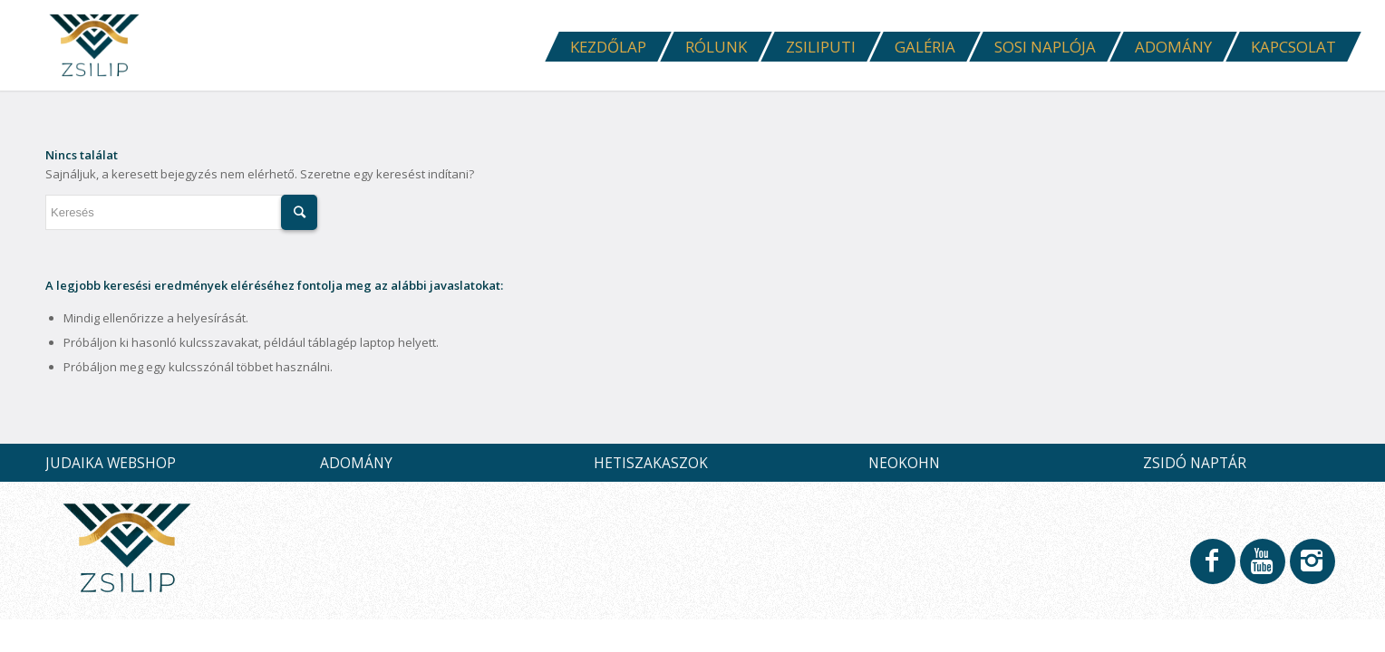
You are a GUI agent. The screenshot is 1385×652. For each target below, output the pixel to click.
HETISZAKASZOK (651, 463)
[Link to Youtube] (1261, 569)
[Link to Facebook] (1211, 569)
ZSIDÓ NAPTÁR (1194, 463)
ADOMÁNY (356, 463)
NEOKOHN (904, 463)
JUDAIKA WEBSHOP (110, 463)
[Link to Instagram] (1311, 569)
